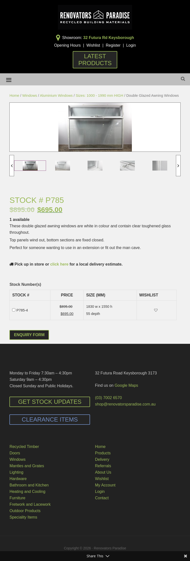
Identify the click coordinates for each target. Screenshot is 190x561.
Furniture (17, 498)
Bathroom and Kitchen (28, 485)
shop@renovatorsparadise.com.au (125, 404)
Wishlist (93, 45)
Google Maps (126, 385)
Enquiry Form (29, 335)
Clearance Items (50, 419)
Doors (14, 453)
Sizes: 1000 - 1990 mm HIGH (99, 95)
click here (59, 264)
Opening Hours (67, 45)
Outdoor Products (24, 511)
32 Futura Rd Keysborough (108, 38)
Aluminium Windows (56, 95)
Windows (29, 95)
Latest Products (95, 59)
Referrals (103, 466)
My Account (105, 485)
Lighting (16, 472)
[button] (156, 310)
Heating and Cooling (27, 491)
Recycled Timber (24, 447)
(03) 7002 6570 (108, 398)
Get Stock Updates (49, 401)
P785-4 (22, 310)
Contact (102, 498)
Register (113, 45)
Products (103, 453)
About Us (103, 472)
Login (131, 45)
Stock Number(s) (25, 284)
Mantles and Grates (26, 466)
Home (14, 95)
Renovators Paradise (95, 17)
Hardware (17, 479)
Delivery (102, 459)
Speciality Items (23, 517)
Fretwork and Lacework (29, 504)
